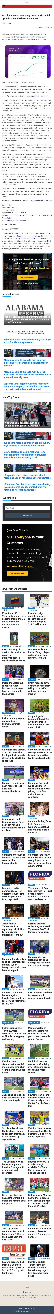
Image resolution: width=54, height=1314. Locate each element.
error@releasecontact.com (25, 238)
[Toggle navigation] (4, 6)
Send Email (10, 210)
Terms (20, 1309)
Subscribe (27, 515)
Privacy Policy (30, 1309)
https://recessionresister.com (37, 96)
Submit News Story (27, 277)
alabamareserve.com (23, 1311)
